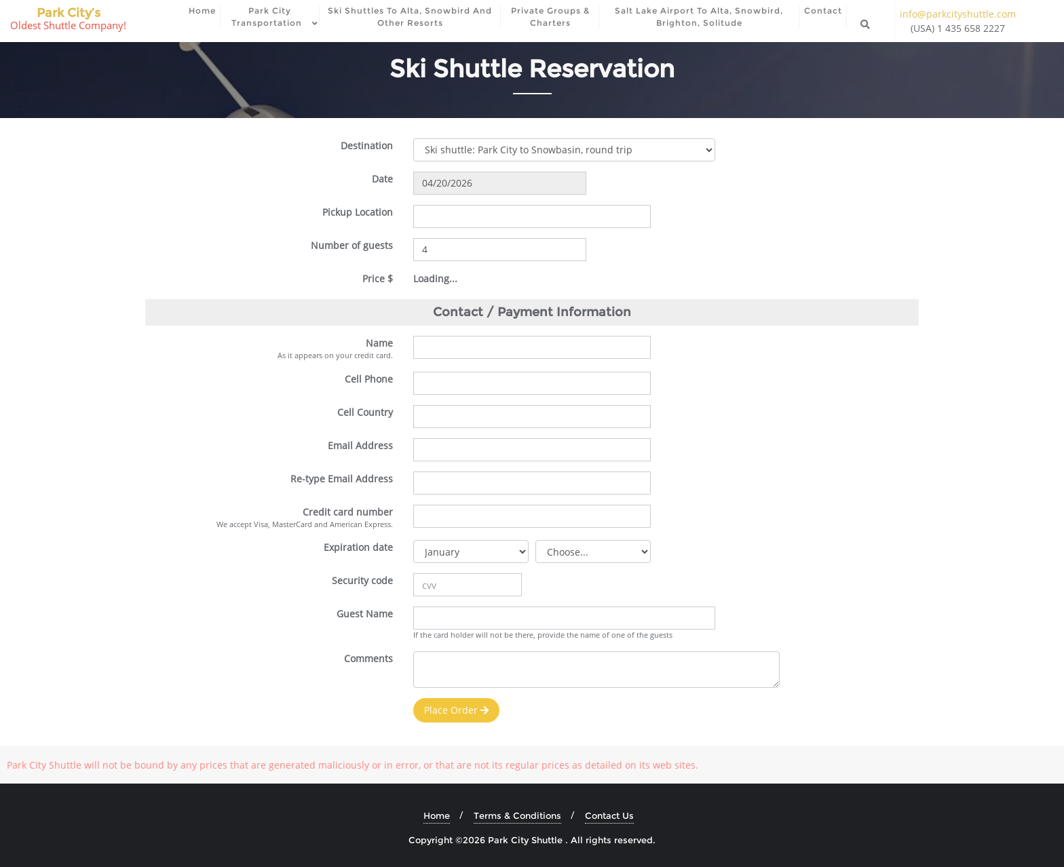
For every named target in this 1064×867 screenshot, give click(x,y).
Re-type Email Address (341, 478)
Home (436, 815)
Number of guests (352, 245)
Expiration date (358, 547)
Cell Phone (369, 378)
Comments (368, 658)
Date (382, 178)
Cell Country (365, 412)
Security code (362, 580)
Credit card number (348, 511)
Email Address (360, 445)
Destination (367, 145)
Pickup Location (357, 212)
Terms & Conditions (517, 815)
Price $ (377, 278)
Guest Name (365, 613)
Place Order (456, 710)
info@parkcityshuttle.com (958, 13)
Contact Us (609, 815)
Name (379, 342)
